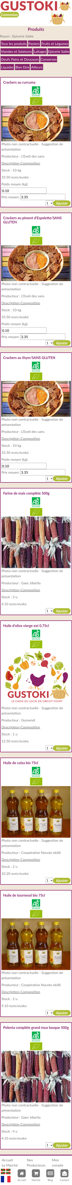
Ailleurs (37, 67)
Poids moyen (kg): (14, 184)
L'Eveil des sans (32, 156)
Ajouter (62, 203)
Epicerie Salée (58, 51)
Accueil (7, 1160)
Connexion (9, 15)
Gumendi (28, 720)
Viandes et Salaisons (16, 51)
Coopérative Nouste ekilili (41, 852)
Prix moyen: (10, 197)
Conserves (49, 59)
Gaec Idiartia (31, 583)
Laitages (40, 51)
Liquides (7, 67)
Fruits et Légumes (54, 43)
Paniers (34, 43)
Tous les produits (14, 43)
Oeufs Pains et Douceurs (20, 59)
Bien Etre (22, 67)
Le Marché (10, 1165)
